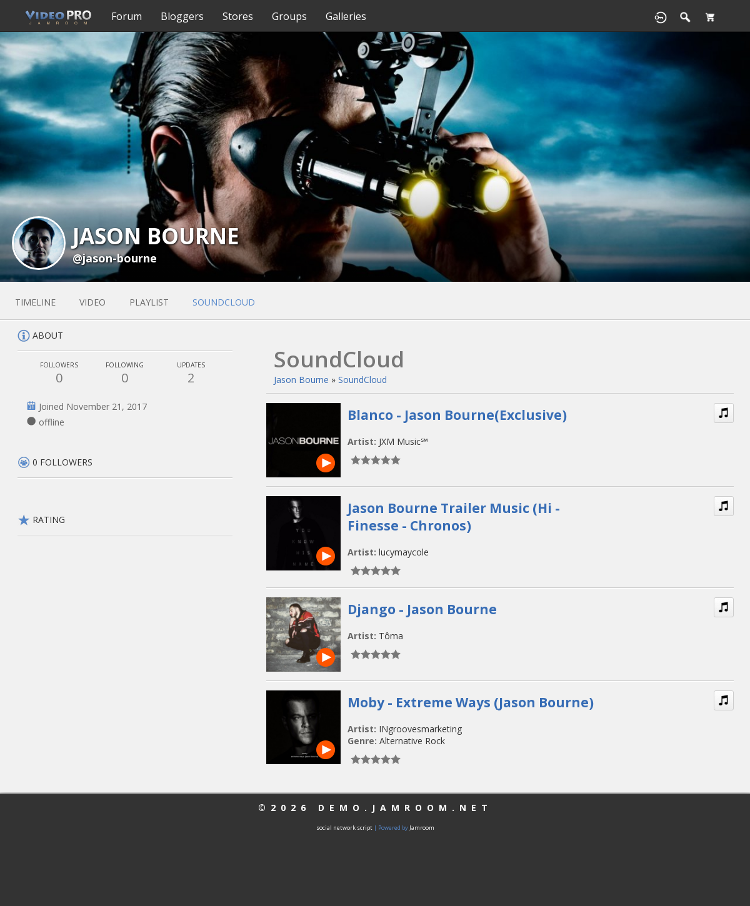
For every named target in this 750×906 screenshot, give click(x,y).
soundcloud (223, 302)
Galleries (346, 16)
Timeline (35, 302)
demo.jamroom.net (405, 808)
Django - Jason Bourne (422, 609)
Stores (237, 16)
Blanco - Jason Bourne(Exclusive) (457, 415)
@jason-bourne (114, 258)
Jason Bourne (301, 380)
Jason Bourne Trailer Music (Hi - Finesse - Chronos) (454, 516)
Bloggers (182, 16)
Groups (289, 16)
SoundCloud (362, 380)
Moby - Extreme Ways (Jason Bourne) (471, 702)
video (92, 302)
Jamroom (421, 828)
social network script (344, 828)
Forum (126, 16)
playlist (149, 302)
